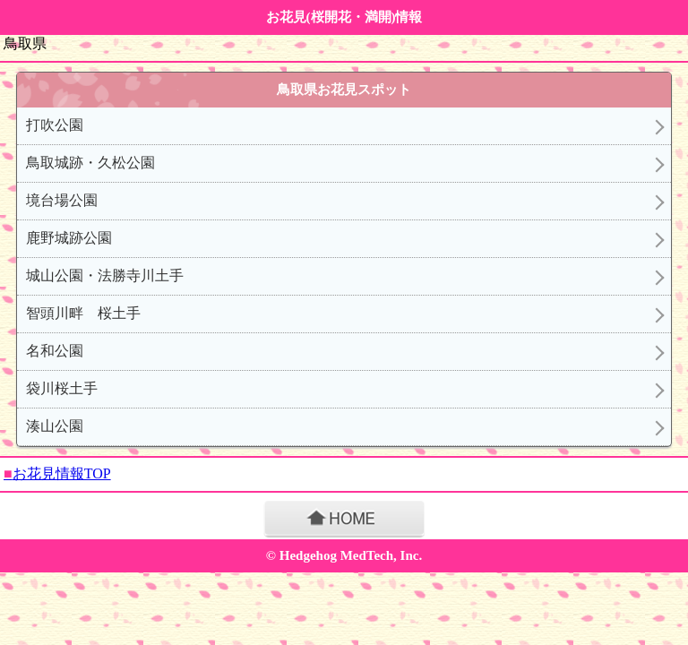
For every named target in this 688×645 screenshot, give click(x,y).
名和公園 (54, 350)
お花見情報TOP (57, 473)
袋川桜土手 (62, 388)
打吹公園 (54, 125)
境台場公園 (62, 200)
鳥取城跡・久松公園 (90, 162)
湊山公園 (54, 426)
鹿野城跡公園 (69, 237)
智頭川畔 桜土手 (83, 313)
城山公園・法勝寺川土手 (105, 275)
